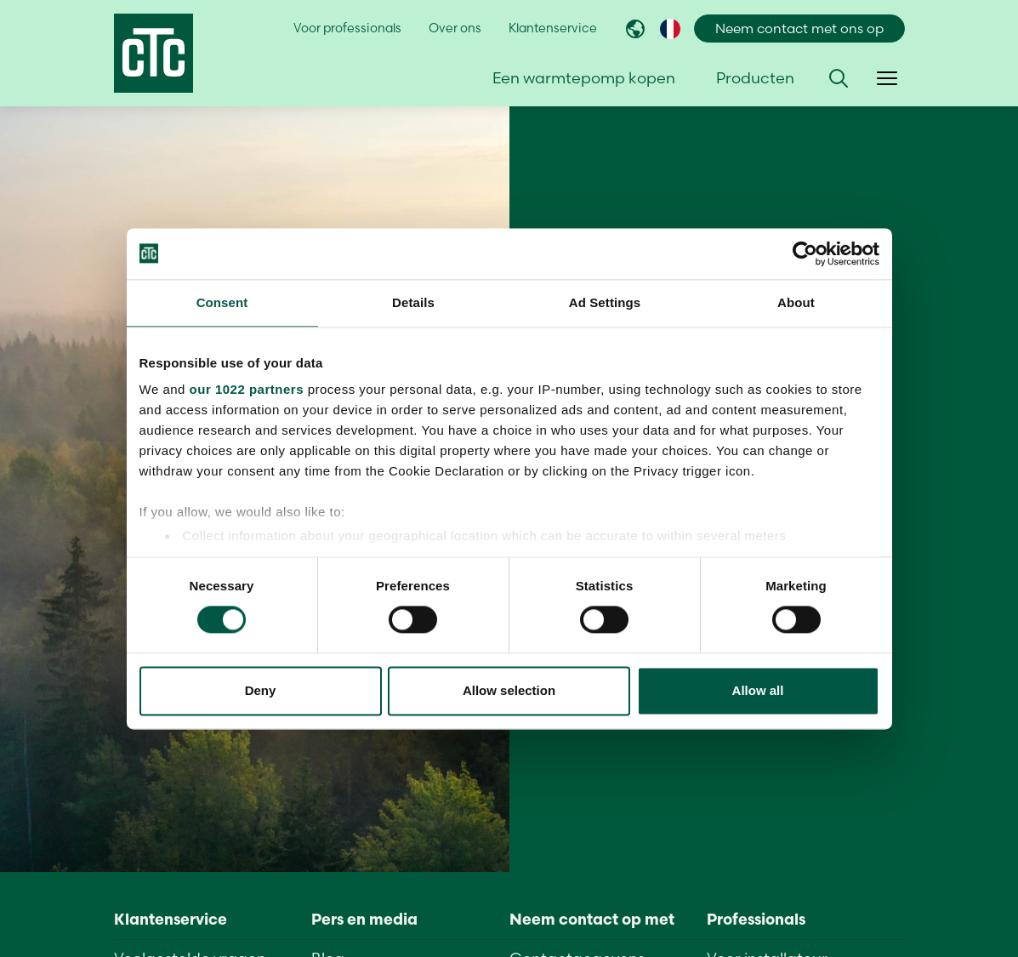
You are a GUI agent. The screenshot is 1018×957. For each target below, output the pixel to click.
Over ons (455, 28)
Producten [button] (755, 78)
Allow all (758, 690)
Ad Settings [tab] (604, 302)
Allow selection (509, 690)
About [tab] (796, 302)
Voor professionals (347, 28)
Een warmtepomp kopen (583, 78)
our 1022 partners (247, 389)
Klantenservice (553, 28)
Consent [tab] (222, 302)
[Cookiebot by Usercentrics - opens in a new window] (805, 253)
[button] (838, 78)
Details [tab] (413, 302)
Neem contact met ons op (799, 28)
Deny (260, 690)
